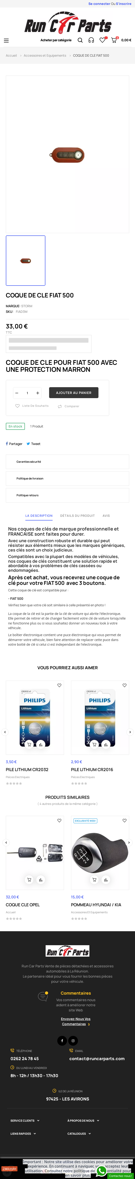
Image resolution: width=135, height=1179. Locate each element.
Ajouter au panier (73, 392)
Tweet (35, 443)
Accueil (11, 912)
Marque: (13, 306)
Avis (106, 516)
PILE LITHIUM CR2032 (27, 769)
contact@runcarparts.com (97, 1058)
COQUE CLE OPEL (23, 904)
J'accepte (9, 1169)
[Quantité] (27, 392)
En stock (15, 426)
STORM (26, 306)
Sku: (10, 311)
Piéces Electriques (18, 777)
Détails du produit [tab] (77, 516)
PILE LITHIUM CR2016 (92, 769)
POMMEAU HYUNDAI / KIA (96, 904)
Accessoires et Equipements (89, 912)
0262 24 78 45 (24, 1058)
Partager (15, 443)
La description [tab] (39, 516)
